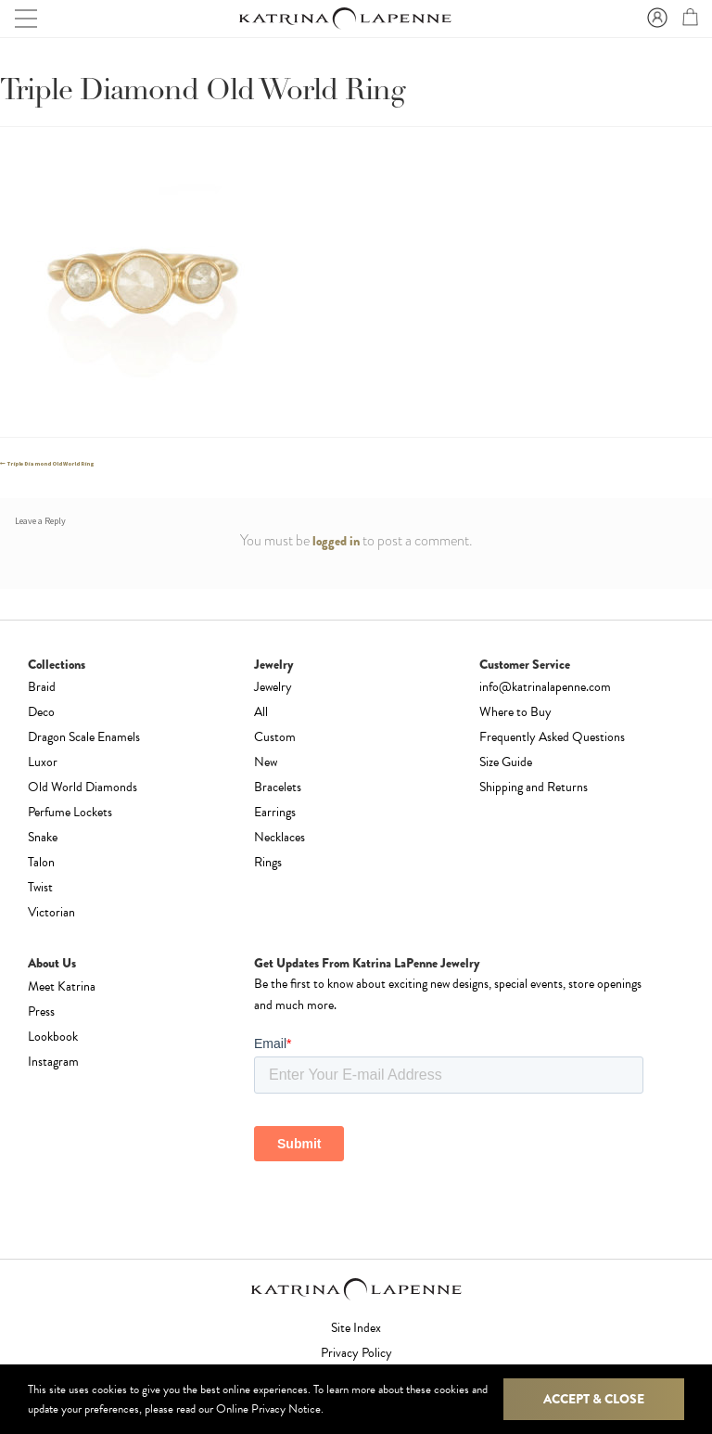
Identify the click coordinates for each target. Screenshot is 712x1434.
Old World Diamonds (82, 787)
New (265, 762)
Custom (275, 737)
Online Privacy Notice (268, 1409)
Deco (41, 712)
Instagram (53, 1061)
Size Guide (505, 762)
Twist (40, 887)
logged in (336, 540)
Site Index (356, 1328)
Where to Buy (515, 712)
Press (41, 1011)
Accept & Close (593, 1398)
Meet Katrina (61, 986)
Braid (42, 687)
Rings (268, 862)
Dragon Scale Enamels (84, 737)
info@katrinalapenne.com (545, 687)
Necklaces (279, 837)
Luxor (42, 762)
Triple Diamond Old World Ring (50, 463)
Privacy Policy (356, 1353)
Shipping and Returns (533, 787)
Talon (41, 862)
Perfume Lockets (70, 812)
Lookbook (53, 1036)
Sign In (654, 18)
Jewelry (273, 687)
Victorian (51, 912)
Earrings (275, 812)
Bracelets (277, 787)
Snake (42, 837)
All (261, 712)
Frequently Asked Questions (552, 737)
